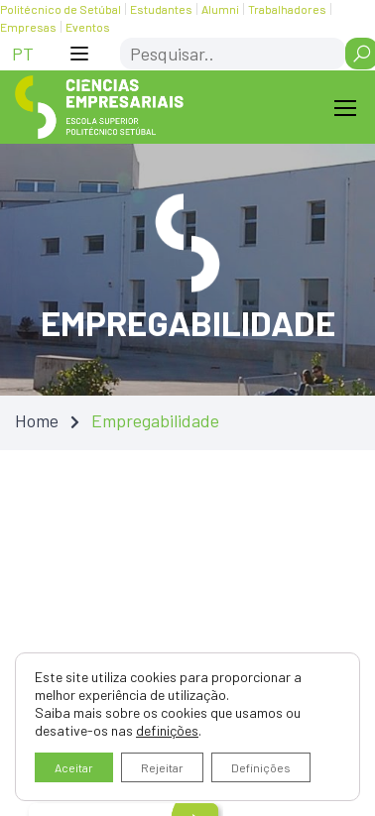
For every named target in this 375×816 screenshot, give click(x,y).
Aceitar (74, 767)
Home (37, 420)
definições (167, 730)
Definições (261, 767)
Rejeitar (162, 767)
